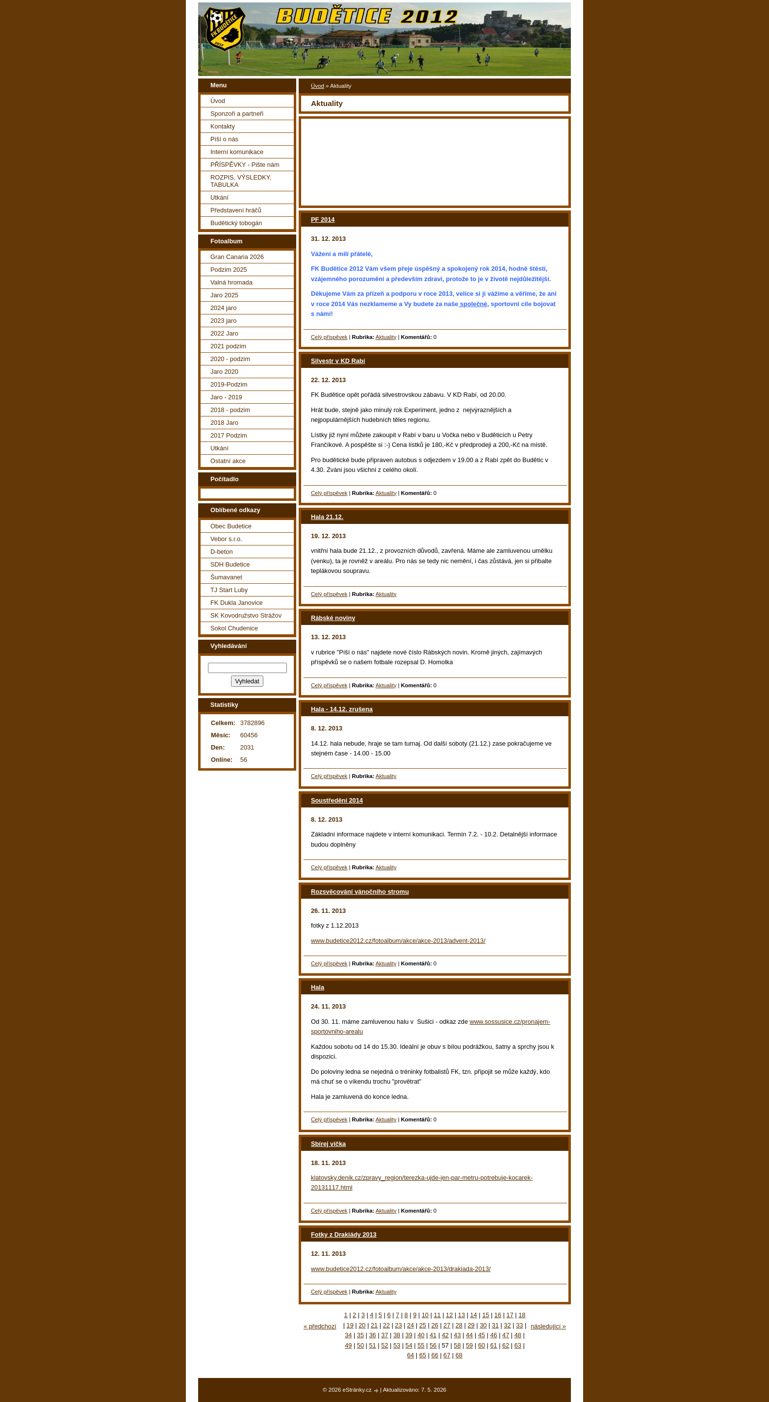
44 (469, 1335)
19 (350, 1325)
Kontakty (222, 126)
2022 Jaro (224, 333)
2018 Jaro (224, 422)
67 (446, 1355)
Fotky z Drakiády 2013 (344, 1234)
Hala (317, 987)
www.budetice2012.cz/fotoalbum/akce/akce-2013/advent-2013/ (398, 940)
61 (493, 1345)
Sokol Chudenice (234, 628)
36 (372, 1335)
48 (517, 1335)
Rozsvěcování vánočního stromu (360, 891)
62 (505, 1345)
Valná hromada (231, 282)
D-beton (221, 551)
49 (348, 1345)
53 (396, 1345)
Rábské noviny (333, 618)
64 (410, 1355)
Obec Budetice (231, 526)
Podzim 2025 (228, 269)
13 (461, 1315)
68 (459, 1355)
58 (457, 1345)
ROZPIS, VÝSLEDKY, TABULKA (240, 181)
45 (481, 1335)
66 (434, 1355)
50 (360, 1345)
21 (374, 1325)
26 (434, 1325)
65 (422, 1355)
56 (433, 1345)
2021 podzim (228, 346)
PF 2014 (322, 219)
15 (485, 1315)
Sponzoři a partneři (236, 113)
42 (445, 1335)
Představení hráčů (235, 210)
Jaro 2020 (224, 371)
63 (517, 1345)
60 (481, 1345)
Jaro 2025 (224, 295)
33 (519, 1325)
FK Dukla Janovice (236, 602)
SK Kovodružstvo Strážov (246, 615)
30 (483, 1325)
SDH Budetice (230, 564)
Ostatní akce (228, 461)
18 (521, 1315)
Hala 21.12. (327, 516)
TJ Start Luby (229, 590)
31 (495, 1325)
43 (457, 1335)
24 (410, 1325)
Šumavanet (226, 577)
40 (420, 1335)
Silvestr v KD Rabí (338, 360)
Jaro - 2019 (226, 397)
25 (422, 1325)
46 (493, 1335)
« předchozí (320, 1326)
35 (360, 1335)
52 (384, 1345)
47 (505, 1335)
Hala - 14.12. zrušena (342, 709)
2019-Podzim (228, 384)
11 (437, 1315)
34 (348, 1335)
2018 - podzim (230, 410)
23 (398, 1325)
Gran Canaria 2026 (237, 256)
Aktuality (386, 337)
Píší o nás (224, 139)
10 (425, 1315)
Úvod (317, 86)
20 (362, 1325)
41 (433, 1335)
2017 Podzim (228, 435)
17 (510, 1315)
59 (469, 1345)
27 (446, 1325)
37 (384, 1335)
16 (497, 1315)
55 (420, 1345)
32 (507, 1325)
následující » (548, 1326)
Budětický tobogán (236, 223)
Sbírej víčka (328, 1143)
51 (372, 1345)
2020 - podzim (230, 359)
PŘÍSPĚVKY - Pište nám (245, 164)
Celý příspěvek (329, 337)
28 (459, 1325)
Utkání (219, 197)
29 (470, 1325)
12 (449, 1315)
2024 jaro (223, 308)
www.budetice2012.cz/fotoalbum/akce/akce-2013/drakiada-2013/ (400, 1268)
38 (396, 1335)
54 (409, 1345)
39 (409, 1335)
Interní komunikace (236, 152)
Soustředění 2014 (337, 800)
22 (386, 1325)
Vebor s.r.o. (226, 539)
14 (473, 1315)
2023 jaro (223, 320)
